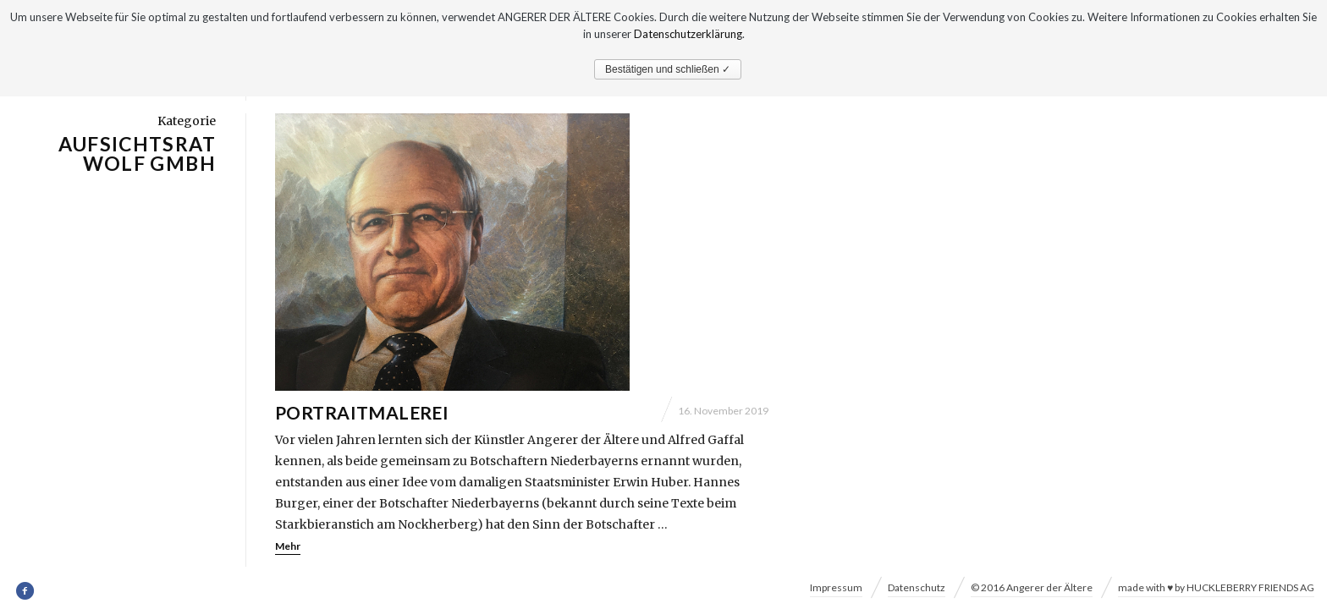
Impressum (836, 587)
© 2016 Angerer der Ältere (1032, 587)
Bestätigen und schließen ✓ (667, 69)
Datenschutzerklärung (688, 34)
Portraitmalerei (362, 413)
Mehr (287, 546)
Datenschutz (916, 587)
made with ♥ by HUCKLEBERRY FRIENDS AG (1216, 587)
